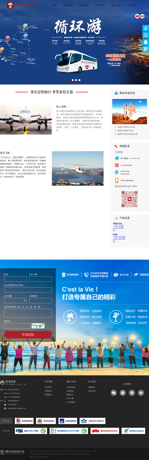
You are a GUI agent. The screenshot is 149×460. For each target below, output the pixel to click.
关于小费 (70, 398)
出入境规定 (71, 402)
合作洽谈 (91, 391)
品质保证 (48, 391)
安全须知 (70, 391)
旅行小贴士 (117, 5)
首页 (54, 5)
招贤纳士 (91, 387)
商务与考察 (100, 5)
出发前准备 (71, 387)
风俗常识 (70, 395)
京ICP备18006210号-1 (43, 457)
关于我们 (132, 5)
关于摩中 (48, 387)
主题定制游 (84, 5)
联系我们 (48, 395)
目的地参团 (68, 5)
